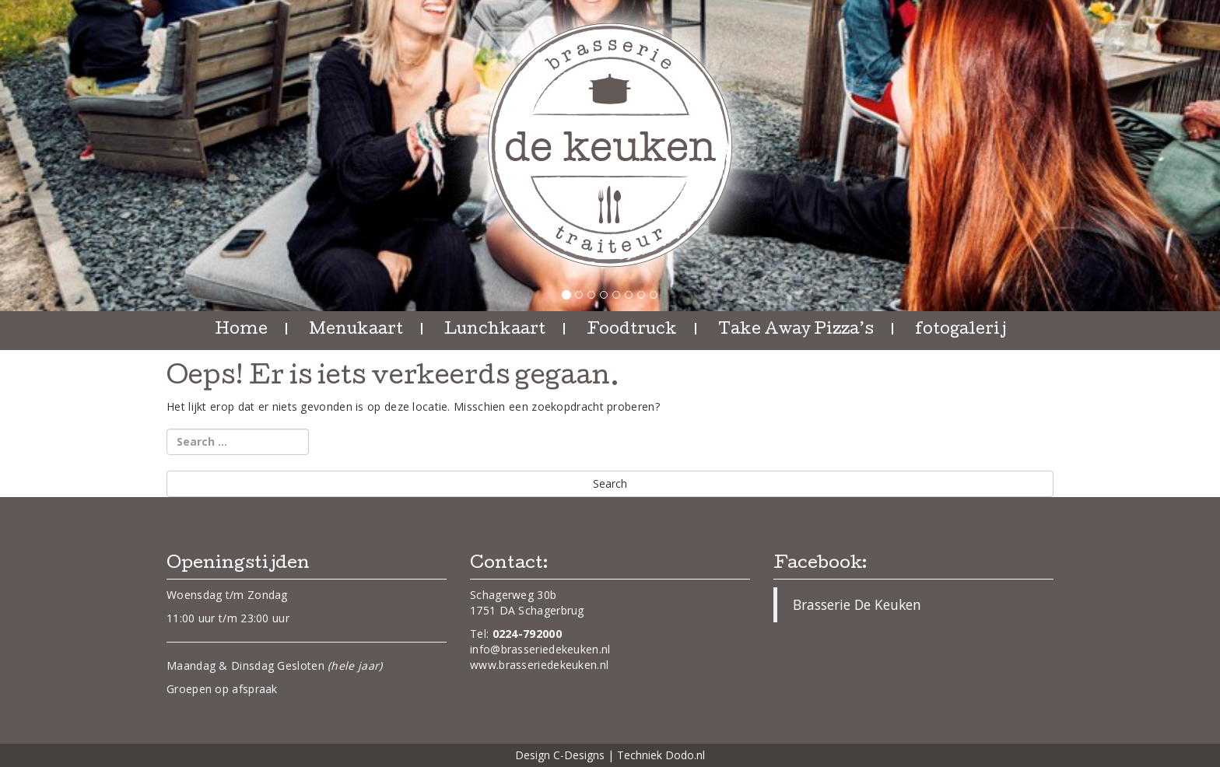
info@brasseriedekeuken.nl (540, 649)
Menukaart (356, 330)
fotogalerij (960, 330)
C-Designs (579, 755)
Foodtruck (632, 330)
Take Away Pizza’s (796, 330)
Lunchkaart (494, 330)
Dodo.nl (685, 755)
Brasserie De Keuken (857, 604)
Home (241, 330)
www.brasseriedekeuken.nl (539, 664)
